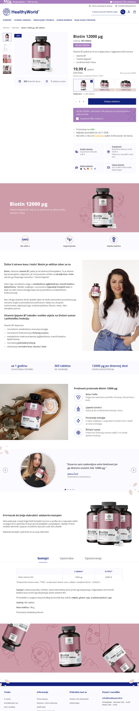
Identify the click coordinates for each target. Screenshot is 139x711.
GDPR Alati (41, 707)
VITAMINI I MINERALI (22, 20)
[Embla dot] (65, 489)
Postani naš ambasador (79, 699)
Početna (6, 28)
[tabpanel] (69, 588)
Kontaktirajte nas (11, 703)
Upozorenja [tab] (93, 558)
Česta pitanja (42, 699)
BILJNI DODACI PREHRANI (85, 20)
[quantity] (80, 101)
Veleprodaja (74, 703)
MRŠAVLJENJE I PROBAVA (44, 20)
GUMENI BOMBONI (64, 20)
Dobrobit (15, 28)
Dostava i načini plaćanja (47, 703)
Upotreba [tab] (67, 558)
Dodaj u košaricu (112, 101)
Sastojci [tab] (43, 558)
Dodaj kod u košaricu (124, 2)
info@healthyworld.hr (125, 6)
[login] (128, 11)
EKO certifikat (9, 707)
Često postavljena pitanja (100, 6)
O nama (7, 699)
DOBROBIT (7, 20)
